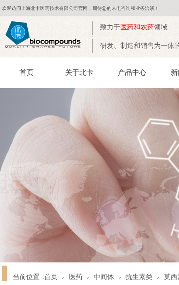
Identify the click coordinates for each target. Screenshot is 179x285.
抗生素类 (138, 277)
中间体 (104, 277)
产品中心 (132, 72)
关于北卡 (79, 72)
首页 (26, 72)
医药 (76, 277)
